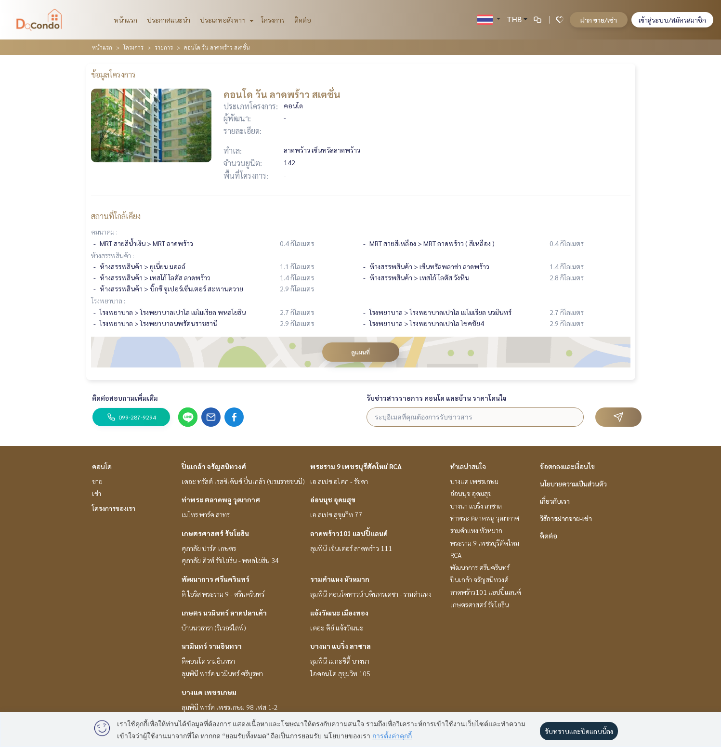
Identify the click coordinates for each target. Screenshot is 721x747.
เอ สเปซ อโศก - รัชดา (339, 481)
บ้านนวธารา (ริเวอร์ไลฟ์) (214, 627)
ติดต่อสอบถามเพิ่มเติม (125, 397)
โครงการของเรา (113, 508)
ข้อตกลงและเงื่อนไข (567, 466)
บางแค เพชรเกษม (209, 692)
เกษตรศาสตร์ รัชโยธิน (215, 533)
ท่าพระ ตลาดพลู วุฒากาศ (221, 499)
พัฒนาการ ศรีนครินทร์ (215, 579)
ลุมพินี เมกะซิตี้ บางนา (339, 660)
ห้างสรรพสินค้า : (112, 255)
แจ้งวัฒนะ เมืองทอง (339, 612)
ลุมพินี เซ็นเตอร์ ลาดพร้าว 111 (351, 548)
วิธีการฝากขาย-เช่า (566, 518)
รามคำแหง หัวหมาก (339, 579)
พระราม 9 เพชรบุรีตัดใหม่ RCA (356, 466)
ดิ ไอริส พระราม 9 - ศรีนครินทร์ (223, 594)
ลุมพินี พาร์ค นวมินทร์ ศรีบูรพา (222, 673)
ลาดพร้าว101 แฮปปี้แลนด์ (349, 533)
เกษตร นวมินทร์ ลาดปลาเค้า (224, 612)
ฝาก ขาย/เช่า (598, 19)
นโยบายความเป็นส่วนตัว (573, 483)
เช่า (96, 493)
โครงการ (273, 19)
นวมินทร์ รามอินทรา (212, 646)
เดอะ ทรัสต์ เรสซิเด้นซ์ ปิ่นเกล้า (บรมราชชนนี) (243, 481)
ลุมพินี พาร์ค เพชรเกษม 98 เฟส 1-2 (230, 707)
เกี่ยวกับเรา (555, 501)
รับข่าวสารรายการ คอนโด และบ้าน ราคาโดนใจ (437, 397)
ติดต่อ (302, 19)
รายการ (164, 47)
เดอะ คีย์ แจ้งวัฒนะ (337, 627)
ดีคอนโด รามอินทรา (208, 660)
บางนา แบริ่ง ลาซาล (340, 646)
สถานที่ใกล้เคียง (116, 216)
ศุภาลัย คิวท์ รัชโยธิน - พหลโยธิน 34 (230, 560)
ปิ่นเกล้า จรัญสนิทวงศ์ (214, 466)
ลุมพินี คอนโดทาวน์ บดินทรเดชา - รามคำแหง (371, 594)
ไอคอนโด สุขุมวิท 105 (340, 673)
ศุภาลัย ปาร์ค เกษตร (209, 548)
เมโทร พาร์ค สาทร (206, 514)
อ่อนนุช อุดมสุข (332, 499)
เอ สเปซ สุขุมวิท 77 (336, 514)
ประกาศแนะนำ (168, 19)
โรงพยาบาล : (108, 300)
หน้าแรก (125, 19)
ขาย (97, 481)
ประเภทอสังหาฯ (225, 19)
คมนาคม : (104, 231)
